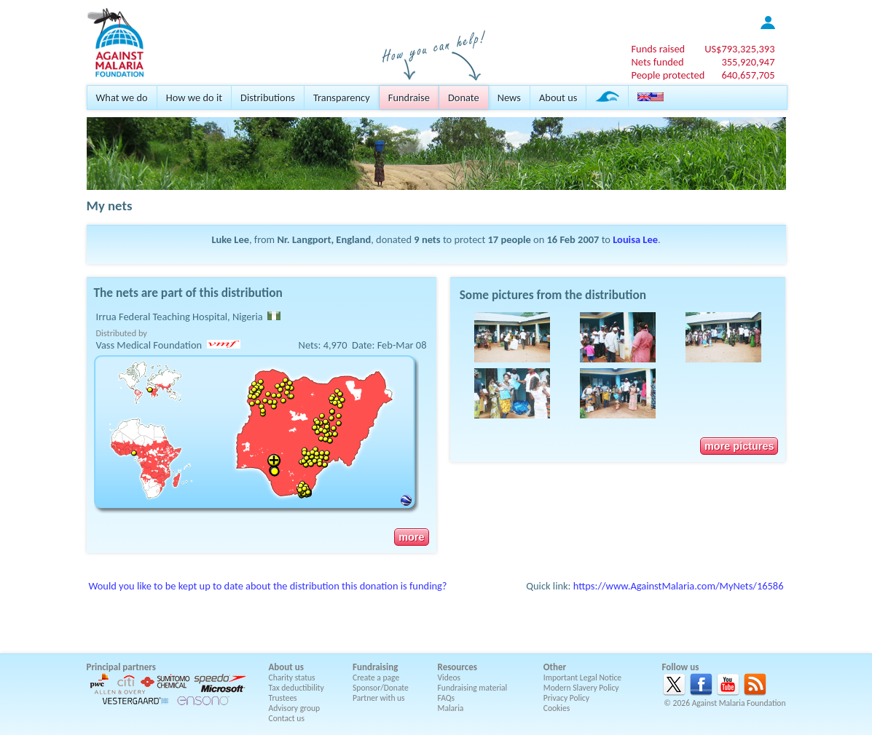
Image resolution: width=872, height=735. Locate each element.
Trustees (283, 698)
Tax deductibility (296, 688)
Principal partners (121, 667)
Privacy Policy (566, 698)
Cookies (556, 708)
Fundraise (409, 97)
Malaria (451, 708)
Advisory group (295, 708)
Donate (463, 97)
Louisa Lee (635, 239)
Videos (449, 677)
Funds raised (658, 48)
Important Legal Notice (582, 677)
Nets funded (657, 61)
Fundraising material (473, 688)
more (411, 537)
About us (558, 97)
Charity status (292, 677)
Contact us (287, 718)
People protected (667, 75)
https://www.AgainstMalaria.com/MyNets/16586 (678, 585)
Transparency (341, 97)
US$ (739, 48)
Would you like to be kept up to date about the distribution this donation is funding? (268, 585)
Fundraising (375, 667)
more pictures (739, 446)
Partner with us (379, 698)
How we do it (194, 97)
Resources (457, 667)
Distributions (267, 97)
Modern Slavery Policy (581, 688)
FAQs (446, 698)
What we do (122, 97)
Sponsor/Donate (381, 688)
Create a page (376, 677)
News (509, 97)
